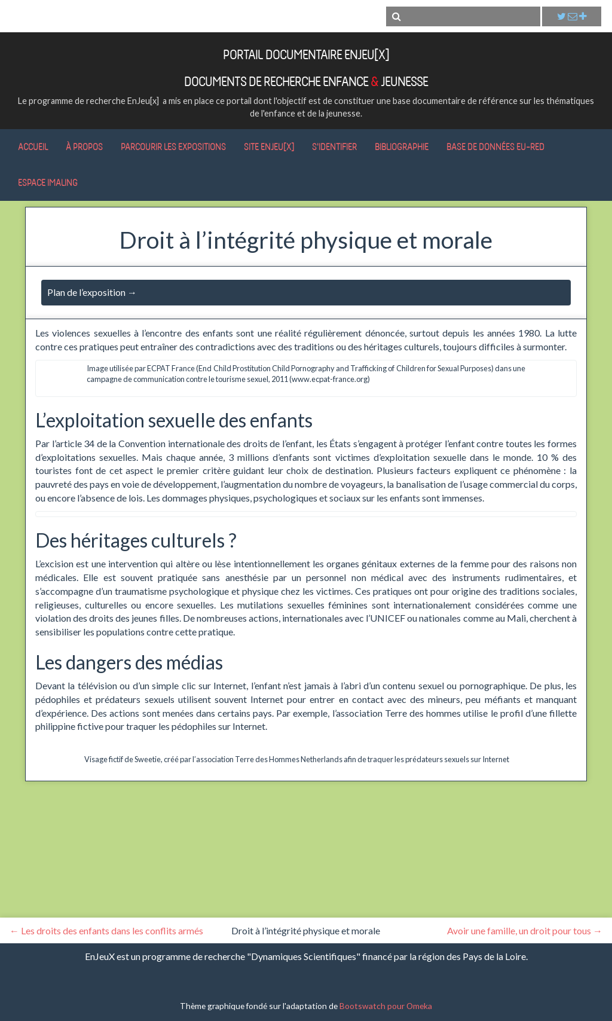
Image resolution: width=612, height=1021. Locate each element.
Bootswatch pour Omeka (385, 1006)
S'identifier (334, 146)
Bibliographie (402, 146)
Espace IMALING (48, 182)
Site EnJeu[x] (269, 146)
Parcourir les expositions (173, 146)
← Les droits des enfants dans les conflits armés (106, 930)
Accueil (33, 146)
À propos (84, 146)
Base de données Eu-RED (495, 146)
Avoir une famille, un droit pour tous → (524, 930)
